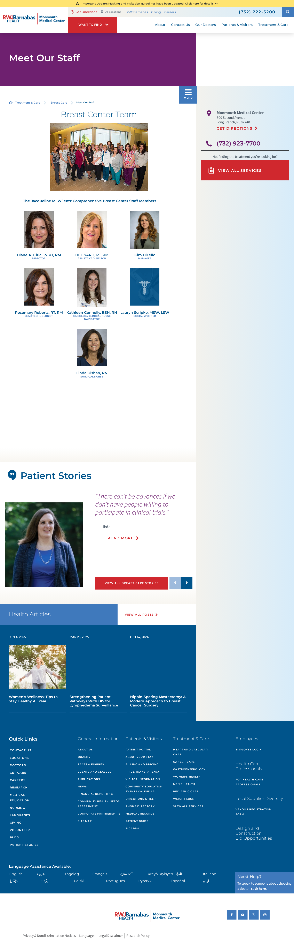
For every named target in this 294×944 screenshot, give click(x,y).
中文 (44, 881)
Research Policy (138, 935)
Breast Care (59, 102)
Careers (170, 12)
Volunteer (20, 830)
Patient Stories (24, 844)
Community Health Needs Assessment (99, 804)
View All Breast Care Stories (132, 583)
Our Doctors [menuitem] (205, 25)
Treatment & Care (27, 102)
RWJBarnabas (137, 12)
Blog (14, 837)
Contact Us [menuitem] (180, 25)
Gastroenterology (189, 769)
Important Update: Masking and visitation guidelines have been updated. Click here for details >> (150, 3)
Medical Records (140, 813)
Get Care (18, 772)
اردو (206, 881)
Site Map (85, 821)
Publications (89, 779)
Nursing (17, 807)
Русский (145, 881)
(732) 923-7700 (238, 143)
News (82, 786)
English (16, 874)
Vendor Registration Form (254, 812)
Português (115, 881)
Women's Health (187, 776)
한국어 (14, 881)
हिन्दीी (179, 874)
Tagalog (72, 874)
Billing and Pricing (142, 764)
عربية (41, 874)
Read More (121, 538)
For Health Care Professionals (249, 782)
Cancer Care (184, 761)
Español (178, 881)
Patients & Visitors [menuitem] (237, 25)
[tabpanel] (44, 544)
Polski (79, 881)
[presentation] (143, 519)
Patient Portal (138, 749)
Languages (20, 815)
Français (99, 874)
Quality (84, 756)
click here (258, 888)
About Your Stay (139, 756)
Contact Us (20, 750)
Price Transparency (143, 771)
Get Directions (84, 12)
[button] (288, 12)
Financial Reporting (95, 793)
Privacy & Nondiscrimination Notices (49, 935)
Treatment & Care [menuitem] (273, 25)
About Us (85, 749)
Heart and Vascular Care (190, 752)
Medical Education (20, 797)
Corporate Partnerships (99, 813)
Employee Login (249, 749)
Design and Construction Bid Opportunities (254, 833)
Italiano (209, 874)
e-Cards (132, 828)
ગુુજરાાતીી (127, 874)
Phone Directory (140, 806)
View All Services (235, 170)
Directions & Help (141, 798)
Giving (156, 12)
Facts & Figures (91, 764)
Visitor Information (143, 779)
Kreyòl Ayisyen (160, 874)
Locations (19, 757)
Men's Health (184, 784)
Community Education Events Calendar (144, 789)
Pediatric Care (186, 791)
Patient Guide (137, 821)
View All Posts (139, 614)
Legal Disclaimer (111, 935)
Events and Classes (94, 771)
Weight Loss (183, 798)
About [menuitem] (160, 25)
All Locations (110, 12)
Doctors (18, 765)
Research (19, 787)
